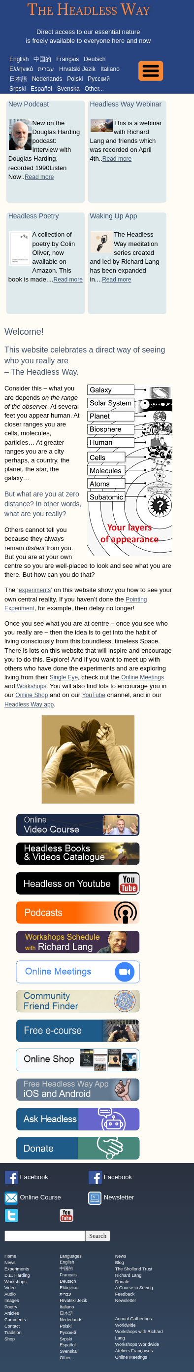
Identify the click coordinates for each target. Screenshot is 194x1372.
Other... (94, 88)
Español (41, 88)
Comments (15, 1319)
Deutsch (94, 59)
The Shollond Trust (134, 1268)
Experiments (16, 1268)
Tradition (13, 1332)
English (19, 59)
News (10, 1262)
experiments (35, 590)
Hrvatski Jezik (77, 69)
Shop (9, 1339)
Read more (39, 177)
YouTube (93, 695)
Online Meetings (142, 677)
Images (11, 1301)
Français (67, 59)
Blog (119, 1262)
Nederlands (47, 78)
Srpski (17, 88)
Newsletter (125, 1301)
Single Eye (64, 677)
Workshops (31, 686)
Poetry (10, 1307)
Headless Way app (29, 704)
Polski (75, 78)
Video (10, 1288)
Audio (10, 1294)
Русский (99, 78)
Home (10, 1256)
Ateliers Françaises (134, 1350)
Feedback (125, 1294)
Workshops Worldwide (137, 1344)
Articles (11, 1313)
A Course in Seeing (134, 1288)
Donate (122, 1281)
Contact (12, 1326)
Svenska (68, 88)
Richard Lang (128, 1275)
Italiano (110, 69)
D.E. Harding (17, 1275)
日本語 (18, 78)
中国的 (42, 59)
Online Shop (31, 695)
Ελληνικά (21, 69)
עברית (46, 69)
